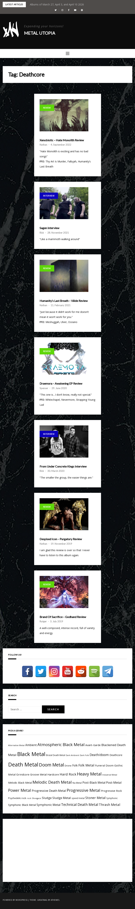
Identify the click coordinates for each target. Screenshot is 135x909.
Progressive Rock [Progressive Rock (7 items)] (111, 790)
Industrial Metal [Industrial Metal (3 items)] (109, 775)
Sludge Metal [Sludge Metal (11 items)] (61, 798)
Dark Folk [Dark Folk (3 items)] (84, 755)
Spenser (44, 388)
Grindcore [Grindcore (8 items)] (22, 774)
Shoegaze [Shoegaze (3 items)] (36, 798)
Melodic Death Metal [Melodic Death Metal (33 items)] (52, 782)
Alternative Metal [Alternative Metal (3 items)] (16, 745)
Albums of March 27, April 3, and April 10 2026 (57, 4)
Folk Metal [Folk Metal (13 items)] (86, 765)
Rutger (43, 621)
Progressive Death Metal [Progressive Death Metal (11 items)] (49, 791)
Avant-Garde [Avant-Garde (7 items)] (93, 745)
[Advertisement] (38, 849)
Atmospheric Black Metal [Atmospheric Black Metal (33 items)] (61, 744)
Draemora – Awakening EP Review (61, 383)
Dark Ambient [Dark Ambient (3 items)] (72, 755)
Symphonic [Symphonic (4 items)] (112, 798)
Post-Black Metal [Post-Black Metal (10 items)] (93, 783)
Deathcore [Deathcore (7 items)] (116, 755)
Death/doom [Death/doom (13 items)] (99, 755)
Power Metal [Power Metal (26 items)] (19, 790)
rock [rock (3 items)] (29, 798)
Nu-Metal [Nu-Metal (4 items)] (77, 782)
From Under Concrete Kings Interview (63, 466)
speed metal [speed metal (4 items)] (78, 798)
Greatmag (42, 900)
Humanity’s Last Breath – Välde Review (64, 300)
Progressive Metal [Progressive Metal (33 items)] (83, 790)
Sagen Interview (49, 228)
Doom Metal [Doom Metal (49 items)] (51, 765)
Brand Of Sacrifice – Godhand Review (63, 617)
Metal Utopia (39, 33)
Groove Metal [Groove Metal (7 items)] (38, 774)
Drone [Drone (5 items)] (68, 765)
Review (47, 107)
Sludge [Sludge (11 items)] (47, 798)
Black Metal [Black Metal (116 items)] (31, 754)
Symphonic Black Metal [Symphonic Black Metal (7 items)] (22, 805)
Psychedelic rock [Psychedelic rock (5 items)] (17, 798)
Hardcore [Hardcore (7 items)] (53, 774)
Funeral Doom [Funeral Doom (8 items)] (104, 765)
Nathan (43, 144)
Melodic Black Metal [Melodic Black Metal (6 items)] (20, 782)
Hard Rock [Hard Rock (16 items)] (68, 774)
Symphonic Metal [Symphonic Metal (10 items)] (48, 805)
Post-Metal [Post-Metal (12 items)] (114, 782)
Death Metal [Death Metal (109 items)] (23, 764)
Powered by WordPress (15, 900)
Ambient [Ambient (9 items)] (31, 745)
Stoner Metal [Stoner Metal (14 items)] (95, 798)
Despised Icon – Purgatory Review (61, 539)
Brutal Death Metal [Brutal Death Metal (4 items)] (55, 755)
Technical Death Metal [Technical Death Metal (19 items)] (79, 804)
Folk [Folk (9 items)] (75, 765)
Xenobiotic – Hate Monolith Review (62, 140)
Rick (42, 232)
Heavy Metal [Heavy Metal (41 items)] (89, 774)
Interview (48, 195)
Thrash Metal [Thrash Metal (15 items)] (109, 804)
